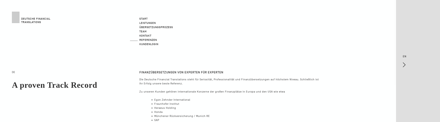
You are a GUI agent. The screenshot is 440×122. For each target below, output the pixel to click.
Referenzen (148, 40)
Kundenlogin (148, 44)
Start (143, 19)
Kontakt (145, 35)
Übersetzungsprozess (156, 27)
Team (143, 31)
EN (406, 63)
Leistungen (147, 23)
